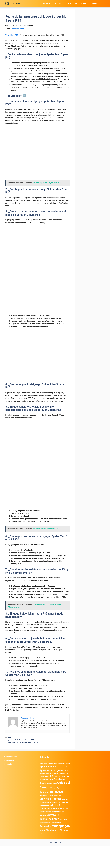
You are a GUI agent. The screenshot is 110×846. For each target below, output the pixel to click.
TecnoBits (58, 3)
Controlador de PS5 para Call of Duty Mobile (23, 742)
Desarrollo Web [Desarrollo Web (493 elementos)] (63, 773)
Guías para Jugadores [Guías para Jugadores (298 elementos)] (57, 788)
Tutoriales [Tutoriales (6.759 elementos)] (46, 826)
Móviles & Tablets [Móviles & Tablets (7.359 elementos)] (50, 798)
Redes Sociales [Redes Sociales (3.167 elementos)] (61, 808)
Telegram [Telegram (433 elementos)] (54, 822)
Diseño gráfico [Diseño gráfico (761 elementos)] (45, 776)
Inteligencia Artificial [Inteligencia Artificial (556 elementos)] (46, 795)
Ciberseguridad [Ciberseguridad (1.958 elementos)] (57, 770)
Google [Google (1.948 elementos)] (43, 783)
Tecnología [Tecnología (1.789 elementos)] (62, 819)
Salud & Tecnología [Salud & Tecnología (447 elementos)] (51, 812)
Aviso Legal (46, 3)
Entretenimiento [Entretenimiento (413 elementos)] (65, 776)
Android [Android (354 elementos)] (56, 763)
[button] (102, 3)
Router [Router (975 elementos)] (42, 812)
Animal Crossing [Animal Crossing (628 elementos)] (64, 763)
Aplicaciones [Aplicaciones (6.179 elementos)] (47, 766)
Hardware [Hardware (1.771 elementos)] (44, 792)
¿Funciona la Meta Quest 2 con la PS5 (21, 740)
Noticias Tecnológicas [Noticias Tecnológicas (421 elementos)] (50, 802)
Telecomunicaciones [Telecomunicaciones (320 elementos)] (45, 822)
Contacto (84, 3)
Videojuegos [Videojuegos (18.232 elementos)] (61, 826)
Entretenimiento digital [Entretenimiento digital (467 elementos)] (46, 779)
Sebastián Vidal (17, 29)
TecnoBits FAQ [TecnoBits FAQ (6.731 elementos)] (48, 818)
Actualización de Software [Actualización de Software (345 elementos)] (47, 763)
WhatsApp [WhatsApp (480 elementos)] (43, 830)
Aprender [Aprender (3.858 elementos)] (44, 770)
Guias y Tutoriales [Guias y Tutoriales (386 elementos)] (52, 783)
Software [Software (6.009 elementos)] (53, 815)
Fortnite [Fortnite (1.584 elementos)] (57, 779)
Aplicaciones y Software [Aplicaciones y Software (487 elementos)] (62, 767)
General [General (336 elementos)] (63, 779)
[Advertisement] (37, 142)
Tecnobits (9, 35)
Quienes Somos (71, 3)
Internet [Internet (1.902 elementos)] (57, 795)
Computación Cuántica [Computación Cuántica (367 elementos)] (52, 773)
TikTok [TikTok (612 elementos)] (59, 822)
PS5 (16, 35)
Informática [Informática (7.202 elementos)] (56, 791)
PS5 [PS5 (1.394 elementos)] (50, 805)
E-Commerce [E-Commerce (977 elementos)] (55, 776)
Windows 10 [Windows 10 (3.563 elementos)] (52, 830)
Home (94, 3)
